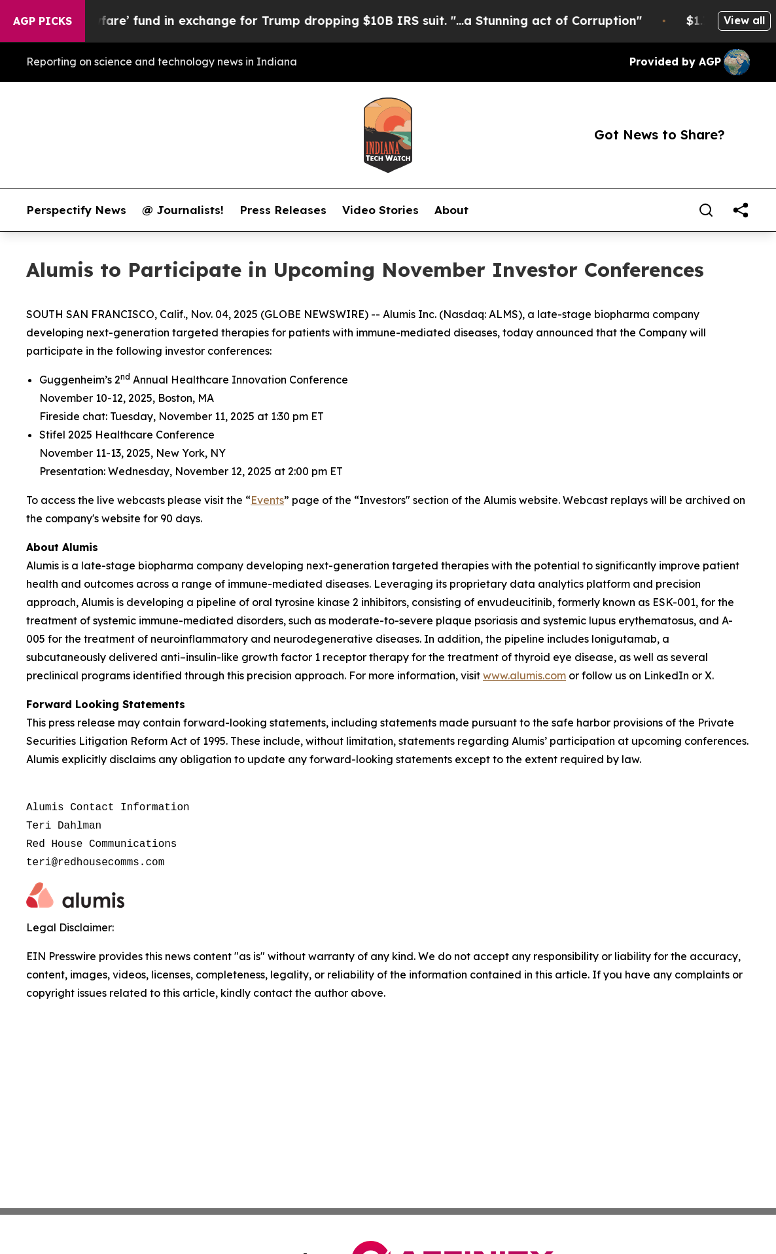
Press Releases (282, 210)
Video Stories (380, 210)
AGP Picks (42, 20)
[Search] (706, 210)
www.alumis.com (524, 675)
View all (744, 20)
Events (267, 500)
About (451, 210)
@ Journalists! (183, 210)
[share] (741, 210)
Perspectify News (76, 210)
